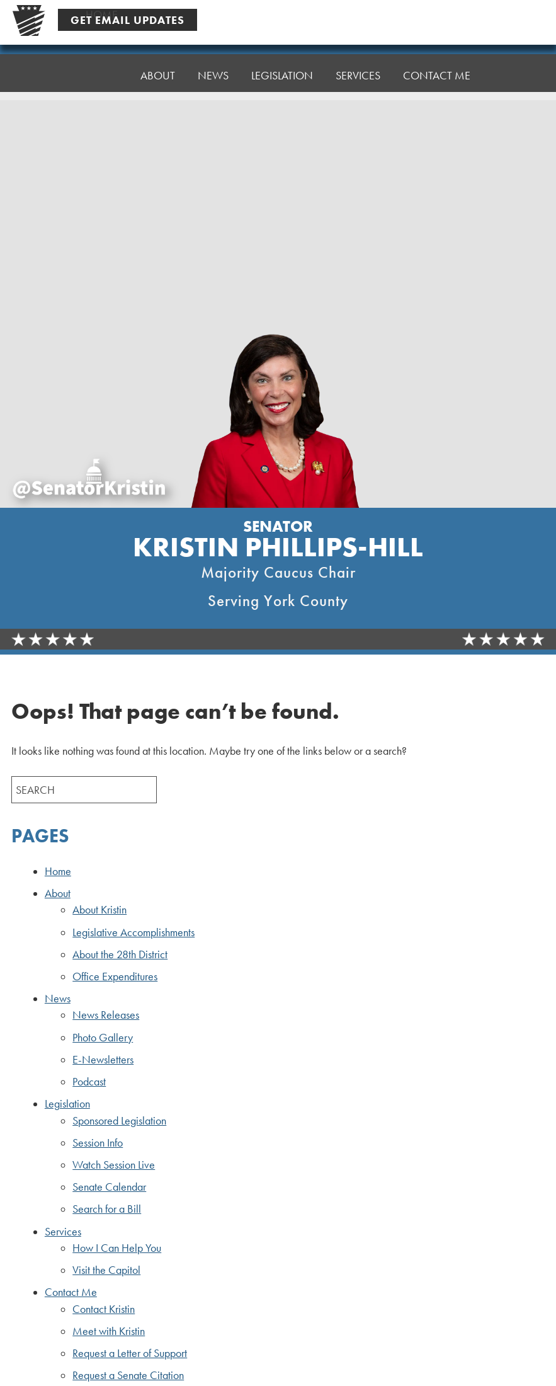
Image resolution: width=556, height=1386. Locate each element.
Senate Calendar (109, 1187)
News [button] (213, 67)
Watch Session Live (113, 1165)
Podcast (89, 1082)
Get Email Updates (127, 20)
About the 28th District (119, 954)
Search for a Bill (106, 1209)
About (58, 893)
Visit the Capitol (106, 1270)
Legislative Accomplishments (133, 932)
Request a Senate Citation (128, 1375)
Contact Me (436, 57)
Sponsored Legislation (119, 1121)
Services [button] (358, 61)
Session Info (97, 1143)
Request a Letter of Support (129, 1353)
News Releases (105, 1015)
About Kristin (99, 910)
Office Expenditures (114, 976)
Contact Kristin (103, 1309)
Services (63, 1232)
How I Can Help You (116, 1248)
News (58, 998)
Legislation (67, 1104)
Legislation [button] (282, 64)
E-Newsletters (102, 1060)
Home (102, 73)
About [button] (157, 70)
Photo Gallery (102, 1038)
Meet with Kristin (108, 1331)
